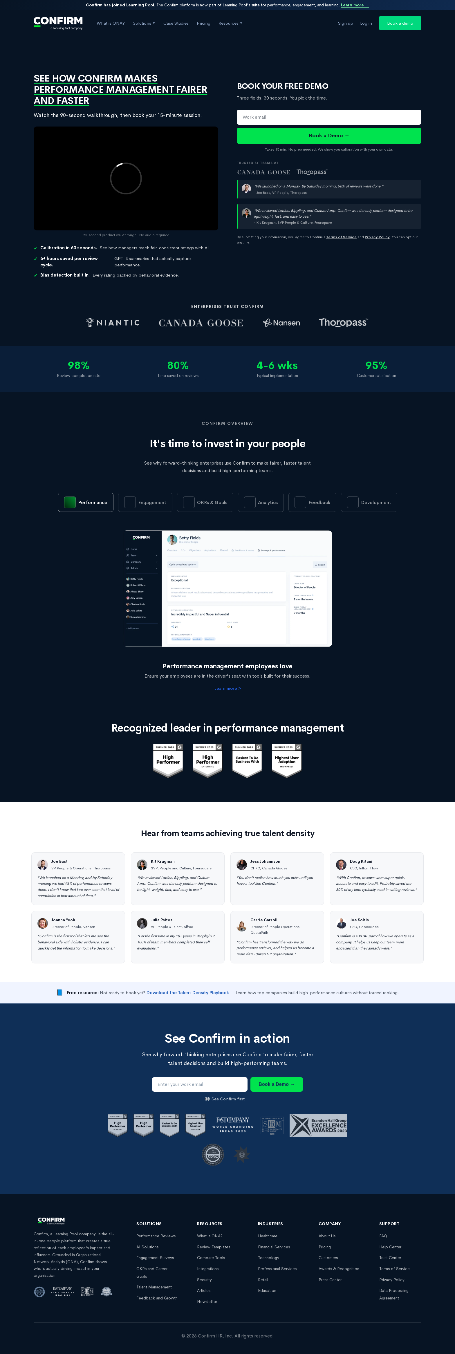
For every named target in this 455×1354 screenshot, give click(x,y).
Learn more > (227, 688)
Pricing (203, 23)
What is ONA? (111, 23)
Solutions (144, 23)
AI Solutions (147, 1247)
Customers (328, 1257)
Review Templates (213, 1247)
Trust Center (390, 1257)
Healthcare (267, 1236)
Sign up (345, 23)
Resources (231, 23)
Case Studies (176, 23)
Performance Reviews (156, 1236)
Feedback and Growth (157, 1298)
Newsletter (207, 1301)
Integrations (208, 1268)
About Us (327, 1236)
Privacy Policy (392, 1279)
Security (204, 1279)
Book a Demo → (329, 135)
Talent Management (154, 1287)
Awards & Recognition (339, 1268)
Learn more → (355, 5)
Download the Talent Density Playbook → (190, 992)
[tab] (85, 502)
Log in (366, 23)
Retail (263, 1279)
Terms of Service (394, 1268)
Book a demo (400, 23)
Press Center (330, 1279)
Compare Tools (211, 1257)
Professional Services (277, 1268)
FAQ (383, 1236)
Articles (203, 1290)
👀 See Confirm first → (227, 1099)
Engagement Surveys (155, 1257)
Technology (268, 1257)
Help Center (390, 1247)
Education (267, 1290)
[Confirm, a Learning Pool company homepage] (58, 23)
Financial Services (274, 1247)
